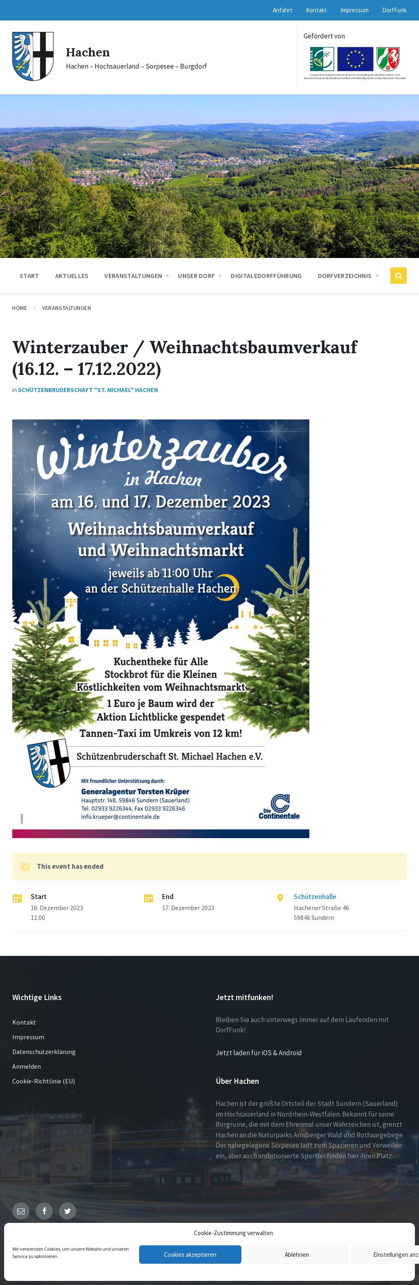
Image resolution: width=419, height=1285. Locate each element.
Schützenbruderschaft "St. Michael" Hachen (88, 390)
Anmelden (26, 1066)
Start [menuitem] (29, 275)
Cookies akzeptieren (190, 1254)
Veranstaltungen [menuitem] (133, 275)
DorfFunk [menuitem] (394, 10)
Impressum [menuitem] (354, 10)
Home (19, 308)
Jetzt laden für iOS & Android (259, 1052)
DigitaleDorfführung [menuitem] (266, 275)
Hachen (88, 52)
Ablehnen (297, 1254)
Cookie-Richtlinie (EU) (43, 1081)
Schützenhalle (315, 896)
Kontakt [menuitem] (316, 10)
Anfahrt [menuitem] (283, 10)
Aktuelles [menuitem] (72, 275)
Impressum (28, 1037)
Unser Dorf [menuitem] (196, 275)
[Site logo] (33, 78)
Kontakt (24, 1022)
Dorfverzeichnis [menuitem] (345, 275)
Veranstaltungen (66, 308)
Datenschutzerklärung (44, 1051)
